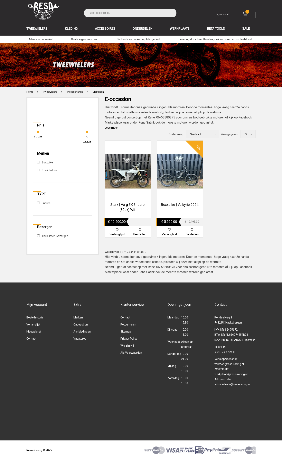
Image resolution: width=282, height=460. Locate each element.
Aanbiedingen (82, 331)
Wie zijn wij (127, 345)
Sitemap (125, 331)
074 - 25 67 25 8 (225, 351)
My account (223, 14)
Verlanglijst (33, 324)
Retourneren (128, 324)
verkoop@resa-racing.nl (229, 364)
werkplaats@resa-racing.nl (231, 374)
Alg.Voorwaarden (131, 352)
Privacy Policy (128, 338)
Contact (31, 338)
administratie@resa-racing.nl (232, 384)
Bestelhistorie (34, 317)
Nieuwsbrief (33, 331)
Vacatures (79, 338)
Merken (78, 317)
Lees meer (111, 127)
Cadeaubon (80, 324)
